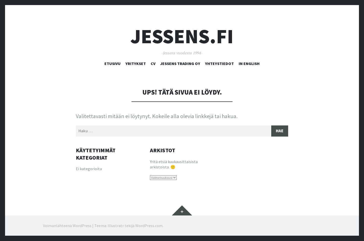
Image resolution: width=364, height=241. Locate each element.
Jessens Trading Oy (180, 63)
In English (249, 63)
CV (153, 63)
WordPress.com (149, 225)
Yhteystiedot (219, 63)
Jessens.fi (182, 36)
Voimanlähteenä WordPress (67, 225)
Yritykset (135, 63)
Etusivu (112, 63)
